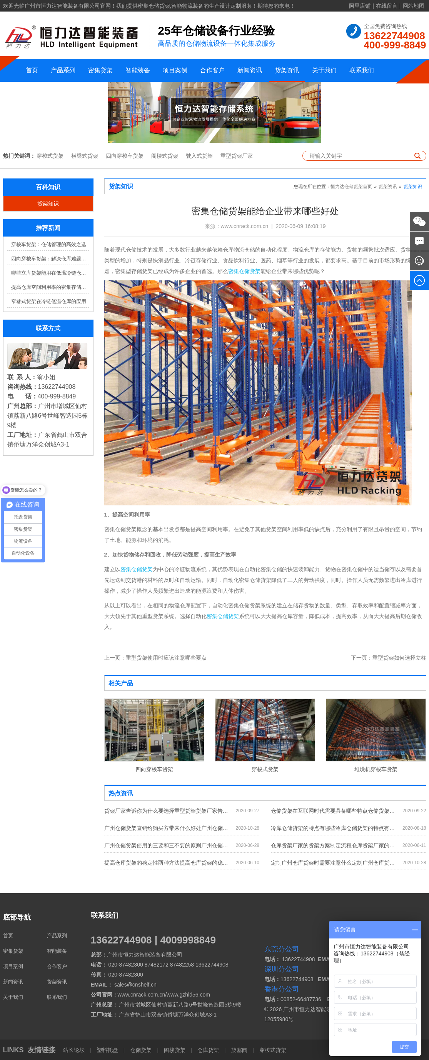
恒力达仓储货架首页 (351, 186)
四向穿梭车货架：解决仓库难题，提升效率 (50, 259)
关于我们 (324, 70)
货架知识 (48, 203)
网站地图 (413, 6)
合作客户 (212, 70)
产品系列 (63, 70)
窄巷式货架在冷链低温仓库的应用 (48, 301)
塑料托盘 (107, 1050)
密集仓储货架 (244, 271)
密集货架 (100, 70)
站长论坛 (74, 1050)
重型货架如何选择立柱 (388, 658)
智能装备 (137, 70)
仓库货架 (208, 1050)
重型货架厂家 (236, 156)
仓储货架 (141, 1050)
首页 (32, 70)
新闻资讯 (249, 70)
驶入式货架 (199, 156)
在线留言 (386, 6)
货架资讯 (287, 70)
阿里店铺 (360, 6)
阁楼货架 (174, 1050)
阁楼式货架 (164, 156)
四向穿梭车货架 (125, 156)
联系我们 (361, 70)
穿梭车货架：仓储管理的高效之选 (48, 244)
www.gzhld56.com (188, 995)
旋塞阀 (239, 1050)
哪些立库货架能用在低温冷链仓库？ (50, 273)
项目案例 (175, 70)
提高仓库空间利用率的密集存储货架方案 (50, 287)
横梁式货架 (84, 156)
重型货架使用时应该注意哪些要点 (155, 658)
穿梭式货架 (50, 156)
